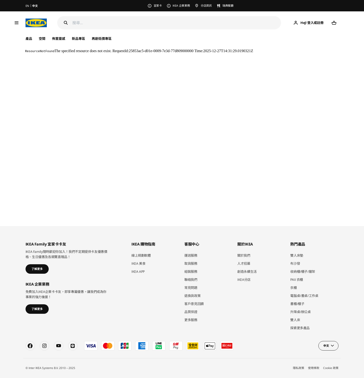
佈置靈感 (58, 38)
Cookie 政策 (330, 368)
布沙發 (295, 263)
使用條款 (313, 368)
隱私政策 (298, 368)
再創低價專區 (102, 38)
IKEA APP (138, 271)
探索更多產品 (300, 328)
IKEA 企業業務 (181, 6)
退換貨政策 (192, 295)
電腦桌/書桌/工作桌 (304, 295)
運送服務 (190, 255)
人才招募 (243, 263)
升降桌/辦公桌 (300, 312)
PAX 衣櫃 (296, 279)
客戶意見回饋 (194, 303)
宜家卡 (158, 6)
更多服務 (190, 320)
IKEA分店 (244, 279)
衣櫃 (293, 287)
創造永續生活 (247, 271)
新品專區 (78, 38)
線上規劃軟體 (141, 255)
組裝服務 (190, 271)
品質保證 (190, 312)
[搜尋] (176, 23)
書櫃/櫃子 (297, 303)
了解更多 (37, 269)
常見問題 (190, 287)
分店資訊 (206, 6)
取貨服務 (190, 263)
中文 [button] (326, 346)
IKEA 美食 (138, 263)
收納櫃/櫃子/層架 (302, 271)
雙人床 (295, 320)
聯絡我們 (190, 279)
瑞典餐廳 (228, 6)
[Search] (66, 23)
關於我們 (243, 255)
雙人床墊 (296, 255)
